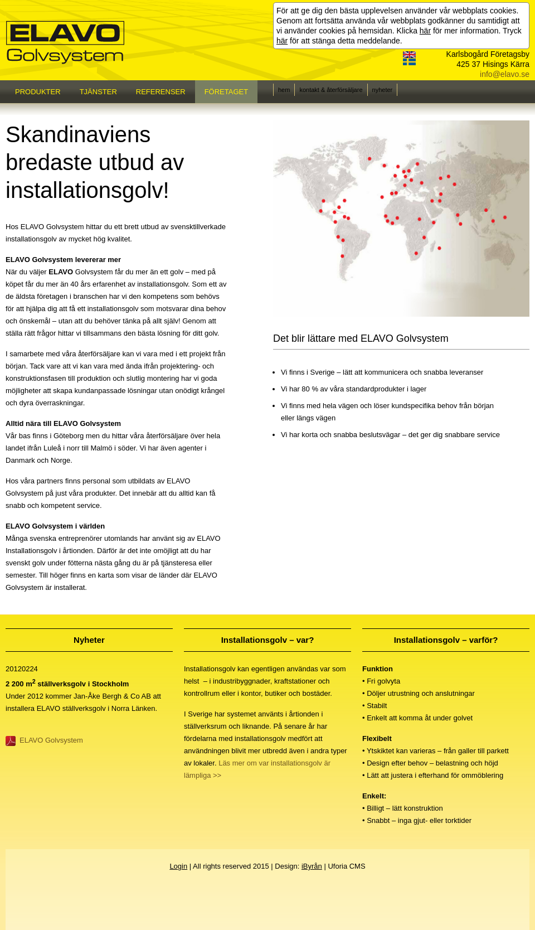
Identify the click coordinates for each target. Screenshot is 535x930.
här (425, 30)
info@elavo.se (504, 74)
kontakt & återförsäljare (330, 89)
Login (178, 866)
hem (284, 89)
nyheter (382, 89)
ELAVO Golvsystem (51, 740)
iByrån (311, 866)
